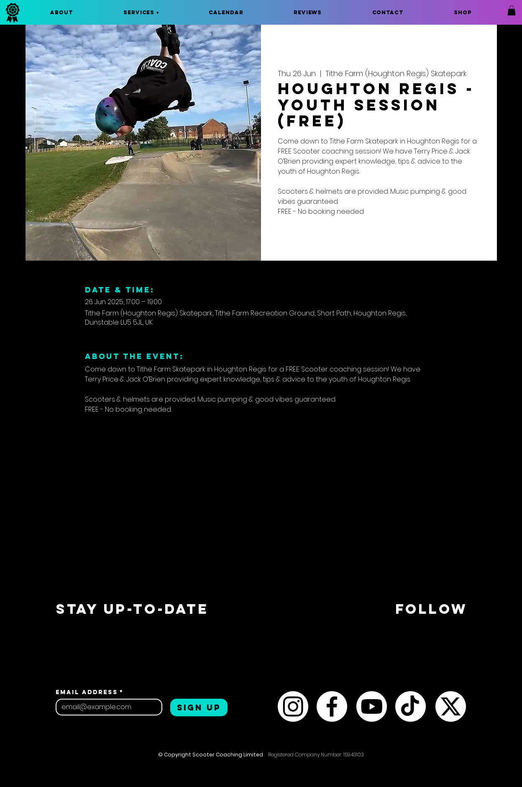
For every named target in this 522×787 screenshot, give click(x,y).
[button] (141, 12)
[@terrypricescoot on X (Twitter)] (450, 706)
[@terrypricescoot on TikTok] (410, 706)
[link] (511, 10)
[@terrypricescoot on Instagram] (293, 706)
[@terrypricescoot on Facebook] (332, 706)
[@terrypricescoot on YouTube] (371, 706)
